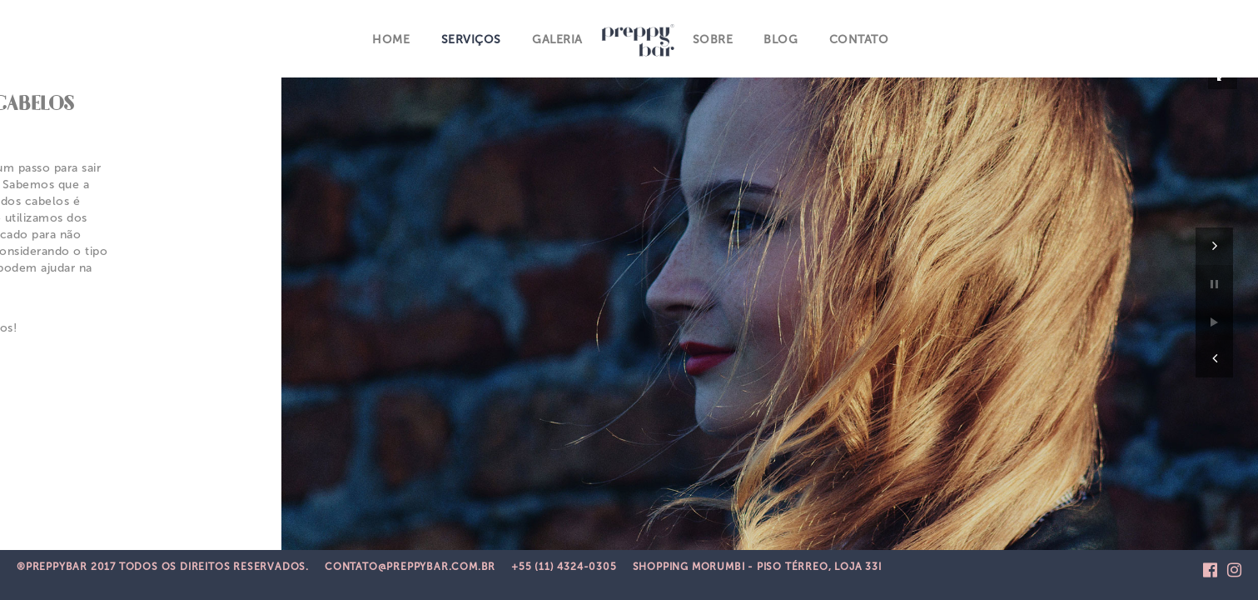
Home (391, 37)
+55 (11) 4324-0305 (563, 566)
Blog (778, 37)
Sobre (710, 37)
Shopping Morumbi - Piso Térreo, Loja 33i (757, 566)
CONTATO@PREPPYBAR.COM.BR (410, 566)
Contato (856, 37)
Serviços (470, 37)
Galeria (556, 37)
